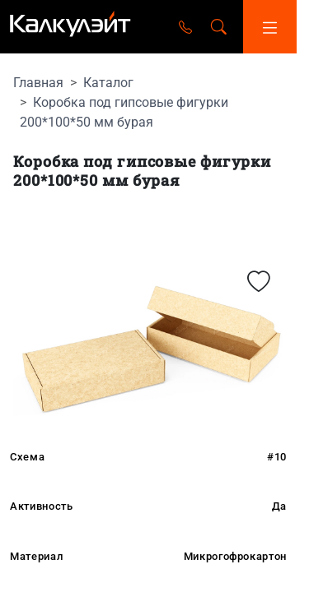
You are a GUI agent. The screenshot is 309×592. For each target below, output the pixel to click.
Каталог (108, 82)
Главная (38, 82)
